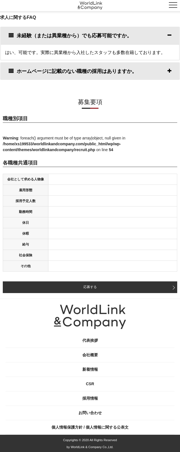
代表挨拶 (90, 340)
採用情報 (90, 398)
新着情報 (90, 369)
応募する (90, 287)
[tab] (90, 35)
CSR (90, 384)
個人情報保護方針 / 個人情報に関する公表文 (90, 427)
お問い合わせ (90, 413)
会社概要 (90, 355)
